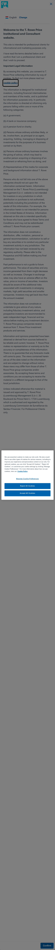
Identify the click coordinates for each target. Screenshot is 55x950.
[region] (27, 475)
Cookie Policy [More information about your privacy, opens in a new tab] (22, 471)
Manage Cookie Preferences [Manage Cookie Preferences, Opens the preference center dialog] (27, 479)
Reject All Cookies (27, 486)
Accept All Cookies (27, 493)
